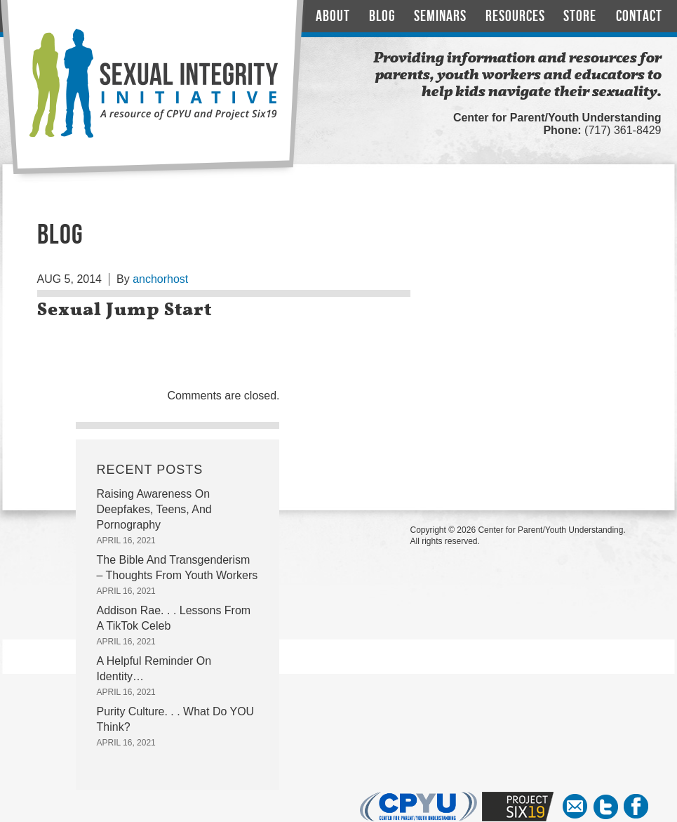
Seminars (440, 16)
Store (579, 16)
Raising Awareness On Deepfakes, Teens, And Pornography (154, 509)
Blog (382, 16)
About (333, 16)
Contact (639, 16)
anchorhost (160, 279)
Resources (515, 16)
